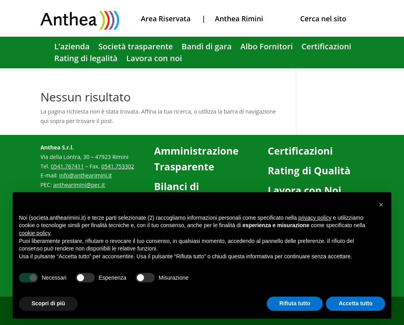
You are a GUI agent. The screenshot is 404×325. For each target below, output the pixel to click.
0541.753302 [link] (117, 166)
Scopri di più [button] (48, 303)
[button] (381, 204)
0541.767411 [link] (67, 166)
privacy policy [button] (314, 218)
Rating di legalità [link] (86, 60)
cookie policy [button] (34, 233)
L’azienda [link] (72, 48)
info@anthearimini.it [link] (85, 175)
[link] (79, 27)
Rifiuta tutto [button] (294, 303)
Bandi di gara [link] (206, 48)
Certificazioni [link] (326, 48)
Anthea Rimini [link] (239, 18)
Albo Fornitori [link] (266, 48)
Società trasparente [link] (135, 48)
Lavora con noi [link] (154, 60)
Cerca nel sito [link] (323, 18)
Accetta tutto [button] (355, 303)
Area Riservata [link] (166, 18)
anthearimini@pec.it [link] (79, 185)
